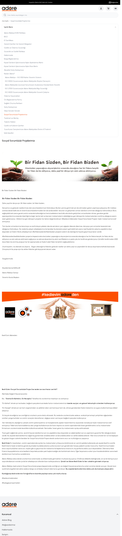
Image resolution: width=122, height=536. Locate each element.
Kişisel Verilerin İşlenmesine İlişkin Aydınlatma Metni (23, 63)
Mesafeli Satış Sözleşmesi (14, 70)
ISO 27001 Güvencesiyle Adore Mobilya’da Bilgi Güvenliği (26, 89)
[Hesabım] (101, 8)
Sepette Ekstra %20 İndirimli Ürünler (41, 2)
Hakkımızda (8, 55)
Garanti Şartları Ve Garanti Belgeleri (18, 44)
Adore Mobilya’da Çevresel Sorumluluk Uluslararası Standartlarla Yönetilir (32, 85)
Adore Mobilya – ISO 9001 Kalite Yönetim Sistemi (23, 78)
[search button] (5, 15)
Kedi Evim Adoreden (9, 336)
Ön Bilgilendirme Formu (13, 100)
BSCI (6, 37)
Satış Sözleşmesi (10, 107)
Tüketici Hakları (9, 122)
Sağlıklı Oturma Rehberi (13, 104)
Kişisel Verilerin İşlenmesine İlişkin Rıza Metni (21, 67)
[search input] (60, 15)
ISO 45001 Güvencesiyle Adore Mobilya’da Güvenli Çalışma (27, 92)
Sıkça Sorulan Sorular (12, 111)
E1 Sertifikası (8, 41)
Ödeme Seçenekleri (12, 96)
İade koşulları (9, 133)
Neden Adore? (9, 74)
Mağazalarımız (8, 525)
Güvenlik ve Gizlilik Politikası (14, 52)
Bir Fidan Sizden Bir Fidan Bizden (14, 191)
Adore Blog (6, 520)
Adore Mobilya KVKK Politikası (14, 33)
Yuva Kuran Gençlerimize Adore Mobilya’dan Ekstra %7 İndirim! (27, 130)
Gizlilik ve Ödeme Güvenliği (14, 48)
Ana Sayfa (5, 21)
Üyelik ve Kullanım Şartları (14, 126)
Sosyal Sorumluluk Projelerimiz (15, 115)
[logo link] (9, 8)
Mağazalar (113, 2)
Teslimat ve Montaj (11, 118)
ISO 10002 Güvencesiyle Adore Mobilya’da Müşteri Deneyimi (27, 81)
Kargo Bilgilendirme (11, 59)
